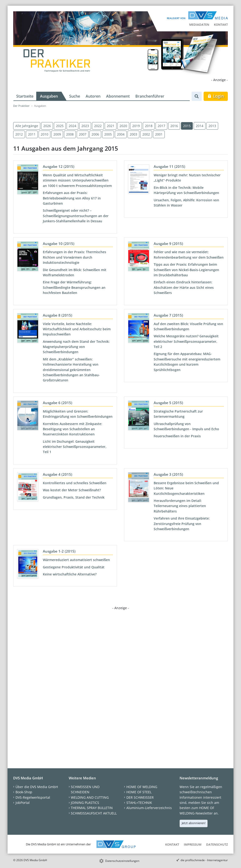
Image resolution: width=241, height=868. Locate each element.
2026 (47, 126)
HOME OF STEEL (139, 792)
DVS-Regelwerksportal (33, 797)
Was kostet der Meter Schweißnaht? (72, 490)
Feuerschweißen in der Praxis (177, 436)
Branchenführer (149, 96)
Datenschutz (217, 844)
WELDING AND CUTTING (90, 797)
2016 (174, 126)
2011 (32, 134)
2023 (85, 126)
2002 (146, 134)
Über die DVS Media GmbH (37, 787)
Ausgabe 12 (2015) (58, 166)
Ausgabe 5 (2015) (168, 402)
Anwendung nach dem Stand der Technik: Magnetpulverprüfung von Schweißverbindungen (76, 346)
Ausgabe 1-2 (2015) (59, 551)
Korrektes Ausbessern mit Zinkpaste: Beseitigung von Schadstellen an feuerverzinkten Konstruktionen (72, 429)
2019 (136, 126)
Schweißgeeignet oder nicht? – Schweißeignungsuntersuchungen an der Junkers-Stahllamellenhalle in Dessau (75, 215)
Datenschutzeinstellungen (122, 861)
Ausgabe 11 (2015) (169, 166)
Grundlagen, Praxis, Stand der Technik (73, 497)
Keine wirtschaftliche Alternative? (69, 574)
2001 (159, 134)
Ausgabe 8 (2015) (57, 315)
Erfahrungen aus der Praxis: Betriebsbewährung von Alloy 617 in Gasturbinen (72, 198)
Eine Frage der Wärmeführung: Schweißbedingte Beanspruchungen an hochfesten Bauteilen (74, 287)
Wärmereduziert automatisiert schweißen (76, 560)
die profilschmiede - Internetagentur (204, 860)
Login (216, 96)
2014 (199, 126)
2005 (108, 134)
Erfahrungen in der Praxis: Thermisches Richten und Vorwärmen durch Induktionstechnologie (74, 257)
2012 (19, 134)
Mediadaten (199, 24)
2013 (212, 126)
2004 (121, 134)
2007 (82, 134)
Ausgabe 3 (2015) (168, 474)
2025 (60, 126)
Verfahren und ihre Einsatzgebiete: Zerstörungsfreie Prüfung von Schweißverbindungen (182, 523)
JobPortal (23, 802)
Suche (74, 96)
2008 (70, 134)
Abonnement (118, 96)
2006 (95, 134)
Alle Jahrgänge (26, 126)
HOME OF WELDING (141, 787)
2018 (149, 126)
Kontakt (221, 24)
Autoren (93, 96)
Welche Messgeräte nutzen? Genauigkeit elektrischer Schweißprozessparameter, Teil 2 (186, 341)
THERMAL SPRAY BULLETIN (92, 808)
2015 (187, 126)
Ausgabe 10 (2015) (58, 243)
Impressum (192, 844)
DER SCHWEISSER (140, 797)
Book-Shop (24, 792)
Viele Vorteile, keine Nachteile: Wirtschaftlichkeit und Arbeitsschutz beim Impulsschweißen (77, 329)
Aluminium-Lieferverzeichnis (149, 808)
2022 (98, 126)
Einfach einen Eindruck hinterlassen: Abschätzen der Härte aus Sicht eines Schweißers (184, 287)
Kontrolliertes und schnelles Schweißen (74, 483)
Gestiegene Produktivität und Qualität (73, 567)
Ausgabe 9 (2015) (168, 243)
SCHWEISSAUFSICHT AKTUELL (94, 813)
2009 (57, 134)
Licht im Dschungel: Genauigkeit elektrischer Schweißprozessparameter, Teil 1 (74, 446)
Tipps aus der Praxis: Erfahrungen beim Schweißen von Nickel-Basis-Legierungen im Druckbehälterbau (186, 269)
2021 (110, 126)
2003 (133, 134)
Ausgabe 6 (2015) (57, 402)
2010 (44, 134)
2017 (161, 126)
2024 (72, 126)
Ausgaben (49, 96)
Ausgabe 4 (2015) (57, 474)
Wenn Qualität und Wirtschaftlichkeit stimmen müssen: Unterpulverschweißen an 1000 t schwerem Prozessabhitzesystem (77, 180)
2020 (123, 126)
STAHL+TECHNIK (139, 802)
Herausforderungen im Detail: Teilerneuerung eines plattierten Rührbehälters (180, 505)
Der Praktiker (21, 105)
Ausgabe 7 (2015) (168, 315)
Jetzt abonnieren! (193, 823)
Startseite (24, 96)
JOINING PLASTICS (85, 802)
